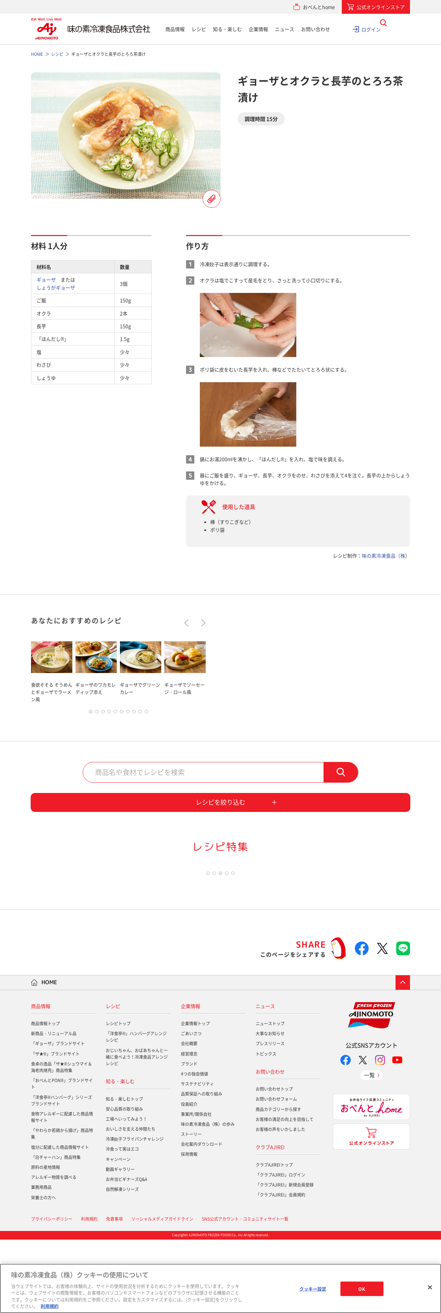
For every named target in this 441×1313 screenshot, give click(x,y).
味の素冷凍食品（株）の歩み (208, 1198)
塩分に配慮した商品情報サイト (60, 1221)
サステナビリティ (197, 1157)
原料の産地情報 (45, 1241)
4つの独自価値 (194, 1147)
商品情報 (175, 29)
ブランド (189, 1137)
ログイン (371, 29)
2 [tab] (97, 713)
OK (361, 1288)
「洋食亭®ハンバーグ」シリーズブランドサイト (61, 1174)
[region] (220, 1288)
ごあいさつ (191, 1107)
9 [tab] (140, 713)
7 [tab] (128, 713)
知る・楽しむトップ (124, 1172)
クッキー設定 (313, 1288)
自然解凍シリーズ (122, 1263)
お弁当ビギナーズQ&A (126, 1253)
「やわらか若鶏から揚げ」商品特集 (62, 1207)
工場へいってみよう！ (126, 1193)
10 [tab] (146, 713)
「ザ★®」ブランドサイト (55, 1127)
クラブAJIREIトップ (274, 1238)
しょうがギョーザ (56, 287)
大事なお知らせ (270, 1107)
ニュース (284, 29)
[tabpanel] (51, 670)
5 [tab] (115, 713)
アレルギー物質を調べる (53, 1251)
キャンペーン (118, 1233)
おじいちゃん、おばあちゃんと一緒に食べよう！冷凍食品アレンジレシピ (137, 1130)
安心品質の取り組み (124, 1183)
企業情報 (258, 29)
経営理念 (189, 1127)
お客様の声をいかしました (280, 1203)
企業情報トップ (195, 1097)
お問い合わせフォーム (276, 1173)
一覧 (369, 1148)
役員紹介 (189, 1177)
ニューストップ (270, 1097)
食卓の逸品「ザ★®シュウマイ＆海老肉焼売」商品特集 (61, 1140)
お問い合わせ (315, 29)
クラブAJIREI (270, 1220)
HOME (49, 1056)
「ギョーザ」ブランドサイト (58, 1117)
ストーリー (191, 1208)
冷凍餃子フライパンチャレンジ (135, 1213)
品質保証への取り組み (201, 1167)
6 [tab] (121, 713)
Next (201, 623)
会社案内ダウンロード (201, 1218)
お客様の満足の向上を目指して (285, 1193)
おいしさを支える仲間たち (130, 1203)
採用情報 (189, 1228)
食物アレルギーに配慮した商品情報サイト (62, 1190)
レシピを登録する (211, 199)
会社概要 (189, 1117)
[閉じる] (430, 1287)
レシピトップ (118, 1097)
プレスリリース (270, 1117)
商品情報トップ (45, 1097)
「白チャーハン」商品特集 (56, 1231)
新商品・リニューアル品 (53, 1107)
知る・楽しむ (227, 29)
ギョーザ (46, 279)
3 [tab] (103, 713)
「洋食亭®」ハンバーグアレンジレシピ (136, 1110)
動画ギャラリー (120, 1243)
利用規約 (50, 1306)
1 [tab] (90, 713)
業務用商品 (41, 1261)
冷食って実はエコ (122, 1223)
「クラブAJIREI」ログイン (280, 1248)
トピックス (266, 1127)
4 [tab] (109, 713)
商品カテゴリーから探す (278, 1183)
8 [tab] (134, 713)
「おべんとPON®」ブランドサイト (62, 1157)
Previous (188, 623)
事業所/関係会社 (196, 1188)
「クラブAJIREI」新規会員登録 (285, 1258)
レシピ (199, 29)
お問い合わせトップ (274, 1163)
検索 (341, 774)
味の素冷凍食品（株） (386, 555)
